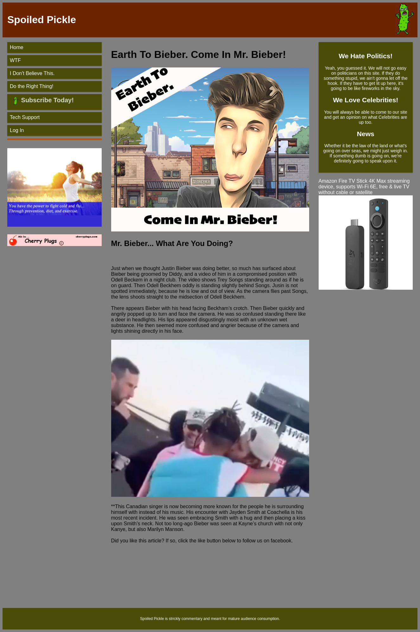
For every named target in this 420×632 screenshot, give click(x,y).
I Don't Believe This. (32, 73)
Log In (17, 130)
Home (16, 47)
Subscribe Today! (46, 100)
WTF (15, 60)
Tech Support (25, 117)
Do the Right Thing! (32, 86)
